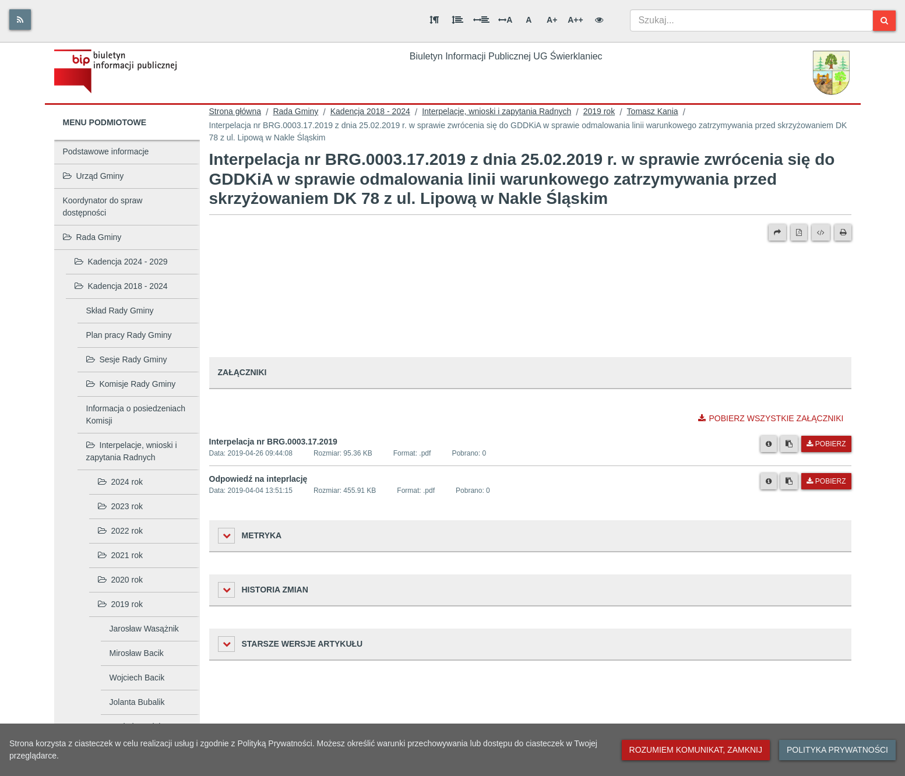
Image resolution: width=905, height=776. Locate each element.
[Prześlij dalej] (777, 232)
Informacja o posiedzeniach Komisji (135, 414)
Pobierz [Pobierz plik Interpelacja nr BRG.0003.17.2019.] (826, 444)
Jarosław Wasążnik (144, 628)
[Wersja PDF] (799, 232)
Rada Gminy (92, 237)
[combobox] (751, 20)
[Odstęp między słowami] (481, 19)
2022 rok (120, 530)
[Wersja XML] (821, 232)
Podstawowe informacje (106, 151)
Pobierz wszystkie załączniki (770, 418)
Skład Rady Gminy (120, 310)
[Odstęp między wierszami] (457, 19)
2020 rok (120, 579)
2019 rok (120, 604)
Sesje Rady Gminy (126, 359)
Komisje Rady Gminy (131, 384)
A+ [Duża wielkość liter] (552, 19)
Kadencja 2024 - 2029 (121, 261)
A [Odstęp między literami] (505, 19)
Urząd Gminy (93, 176)
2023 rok (120, 506)
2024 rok (120, 481)
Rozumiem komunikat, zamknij (695, 749)
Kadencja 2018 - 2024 (121, 286)
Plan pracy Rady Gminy (129, 335)
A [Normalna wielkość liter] (528, 19)
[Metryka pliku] (768, 444)
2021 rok (120, 555)
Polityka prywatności (837, 749)
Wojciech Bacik (137, 677)
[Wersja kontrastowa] (599, 19)
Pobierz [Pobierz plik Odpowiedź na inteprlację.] (826, 481)
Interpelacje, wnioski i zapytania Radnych (131, 451)
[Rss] (20, 19)
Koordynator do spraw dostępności (103, 206)
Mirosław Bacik (137, 653)
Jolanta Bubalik (137, 702)
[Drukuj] (842, 232)
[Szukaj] (884, 20)
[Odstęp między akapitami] (434, 19)
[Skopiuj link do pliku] (789, 444)
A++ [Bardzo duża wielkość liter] (575, 19)
